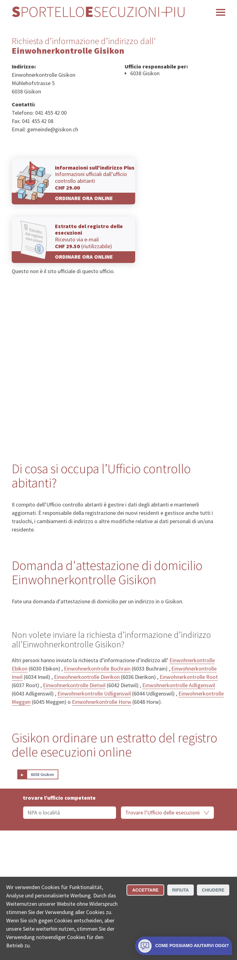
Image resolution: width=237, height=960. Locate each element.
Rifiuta (180, 890)
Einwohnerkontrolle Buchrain (97, 668)
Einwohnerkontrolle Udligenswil (94, 693)
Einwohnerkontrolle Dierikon (87, 676)
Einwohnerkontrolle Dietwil (74, 685)
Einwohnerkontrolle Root (189, 676)
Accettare (145, 890)
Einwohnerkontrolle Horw (101, 701)
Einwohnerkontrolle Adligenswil (178, 685)
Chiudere (213, 890)
